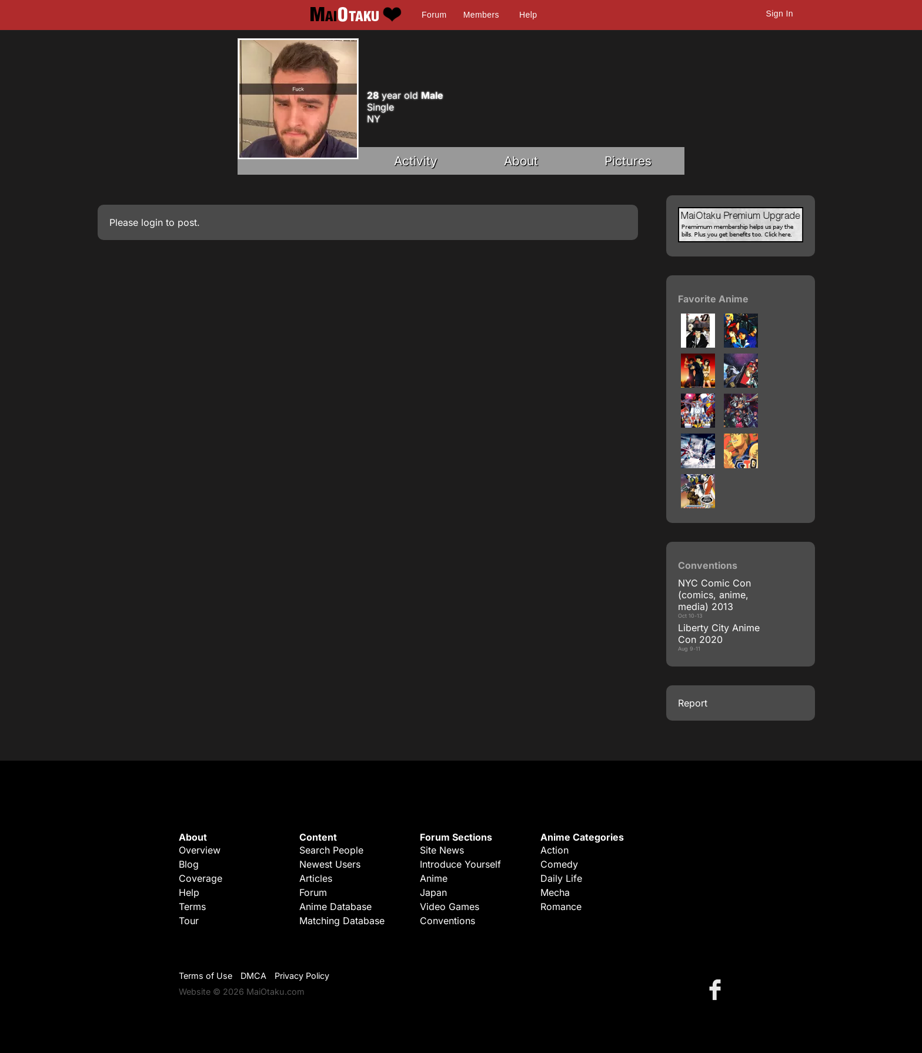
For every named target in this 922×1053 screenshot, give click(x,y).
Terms (192, 906)
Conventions (447, 921)
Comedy (559, 864)
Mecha (555, 892)
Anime (433, 878)
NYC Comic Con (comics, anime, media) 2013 (714, 594)
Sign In (779, 13)
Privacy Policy (302, 976)
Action (554, 850)
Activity (415, 161)
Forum (434, 14)
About (521, 161)
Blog (189, 864)
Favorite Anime (713, 299)
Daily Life (561, 878)
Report (692, 703)
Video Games (449, 906)
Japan (433, 892)
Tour (189, 921)
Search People (331, 850)
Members (481, 14)
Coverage (200, 878)
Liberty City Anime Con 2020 (719, 633)
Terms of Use (205, 976)
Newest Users (329, 864)
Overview (200, 850)
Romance (561, 906)
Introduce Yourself (460, 864)
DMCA (253, 976)
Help (528, 14)
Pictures (628, 161)
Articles (315, 878)
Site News (442, 850)
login (152, 222)
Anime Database (335, 906)
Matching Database (342, 921)
